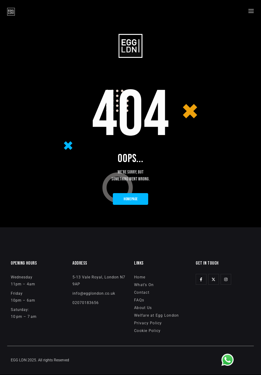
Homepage (131, 199)
